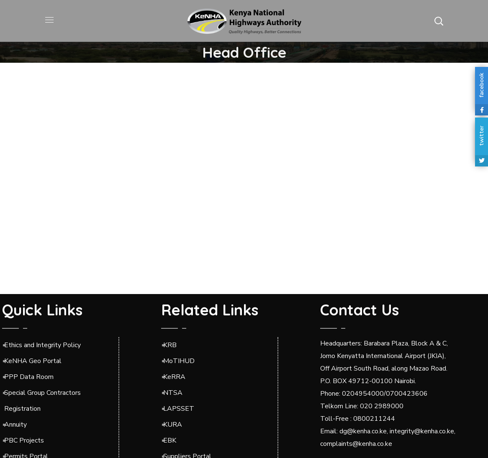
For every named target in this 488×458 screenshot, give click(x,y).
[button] (438, 21)
